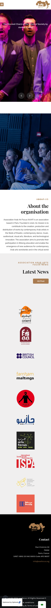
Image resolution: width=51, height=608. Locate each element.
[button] (2, 4)
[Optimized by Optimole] (12, 602)
